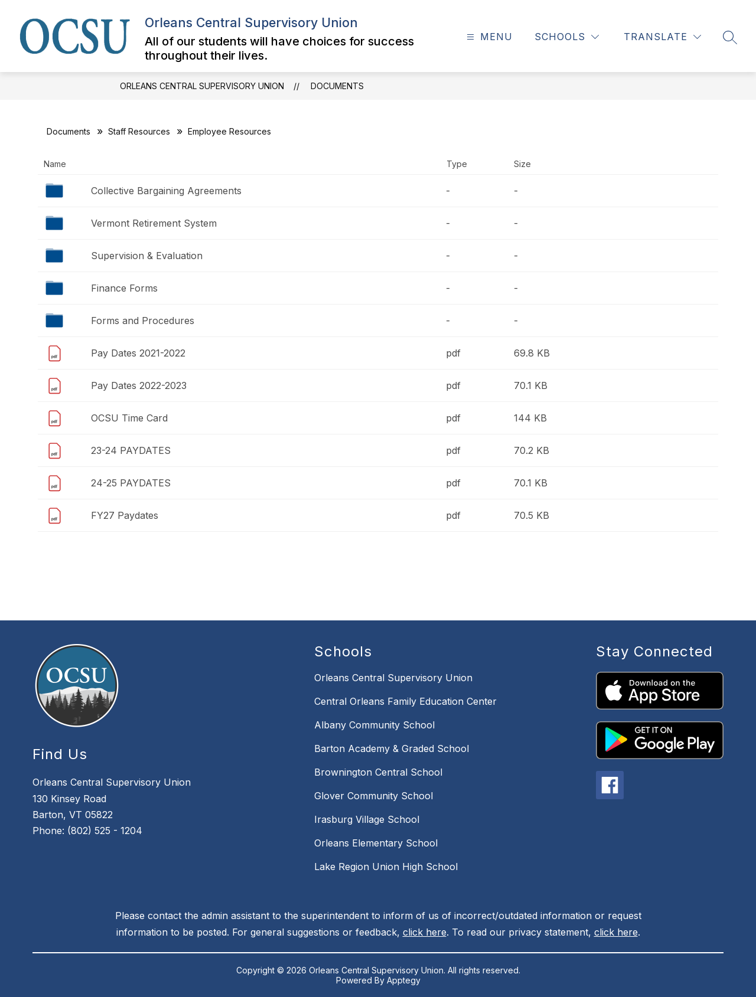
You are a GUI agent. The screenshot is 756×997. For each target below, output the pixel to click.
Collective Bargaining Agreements (166, 191)
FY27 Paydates (124, 515)
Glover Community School (373, 796)
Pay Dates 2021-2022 (138, 353)
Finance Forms (124, 288)
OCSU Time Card (129, 418)
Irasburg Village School (366, 819)
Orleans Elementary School (376, 843)
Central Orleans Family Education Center (405, 701)
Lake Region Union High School (386, 866)
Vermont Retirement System (154, 223)
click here (425, 932)
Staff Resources (139, 131)
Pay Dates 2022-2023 (139, 385)
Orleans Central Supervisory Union (202, 86)
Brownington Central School (378, 772)
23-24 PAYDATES (131, 450)
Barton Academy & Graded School (391, 748)
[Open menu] (488, 37)
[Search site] (730, 37)
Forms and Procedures (142, 320)
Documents (337, 86)
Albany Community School (374, 725)
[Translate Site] (662, 37)
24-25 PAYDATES (131, 483)
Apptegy (404, 980)
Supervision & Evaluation (147, 255)
